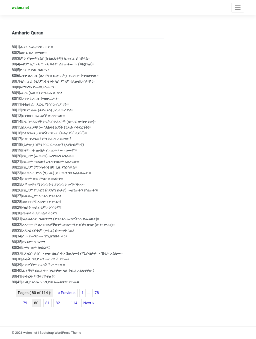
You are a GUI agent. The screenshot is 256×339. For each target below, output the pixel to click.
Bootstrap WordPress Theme (60, 333)
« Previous (67, 293)
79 (25, 303)
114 (74, 303)
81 (47, 303)
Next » (88, 303)
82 (58, 303)
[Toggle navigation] (237, 7)
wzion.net (20, 7)
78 (96, 293)
